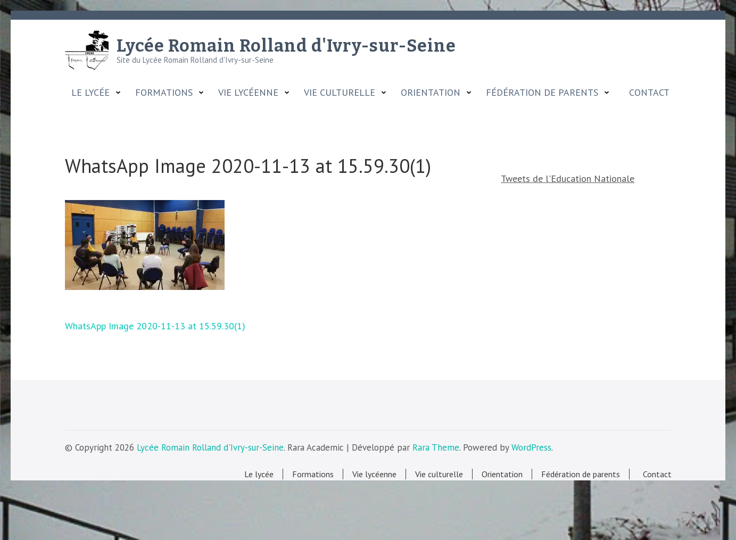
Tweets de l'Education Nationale (567, 178)
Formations (164, 92)
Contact (646, 92)
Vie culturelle (339, 92)
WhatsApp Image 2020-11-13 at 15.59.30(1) (155, 326)
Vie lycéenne (248, 92)
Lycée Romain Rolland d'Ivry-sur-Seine (286, 46)
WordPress (531, 447)
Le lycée (90, 92)
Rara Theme (435, 447)
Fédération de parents (542, 92)
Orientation (430, 92)
